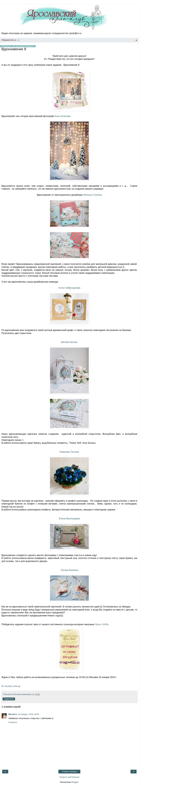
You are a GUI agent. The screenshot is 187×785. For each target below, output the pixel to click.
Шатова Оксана (69, 342)
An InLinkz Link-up (10, 686)
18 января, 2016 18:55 (28, 714)
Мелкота (12, 714)
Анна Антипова (62, 116)
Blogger (74, 782)
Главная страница (69, 772)
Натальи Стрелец (92, 195)
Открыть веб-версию (69, 777)
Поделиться (9, 699)
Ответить (12, 722)
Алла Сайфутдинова (69, 288)
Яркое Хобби (102, 624)
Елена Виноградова (69, 518)
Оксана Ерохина (69, 570)
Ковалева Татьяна (69, 452)
